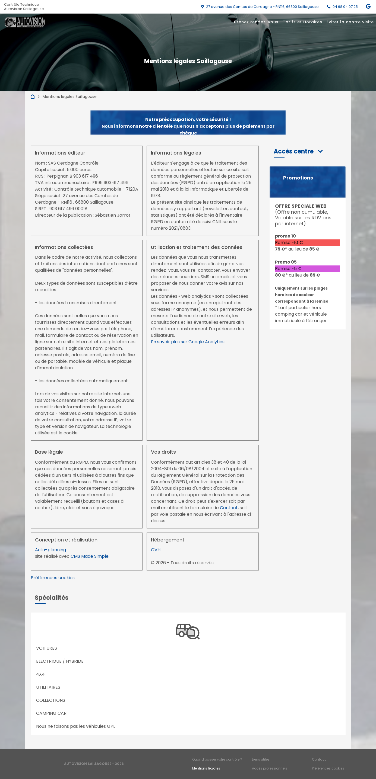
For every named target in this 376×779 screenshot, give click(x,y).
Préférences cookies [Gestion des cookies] (328, 768)
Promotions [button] (298, 178)
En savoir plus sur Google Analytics (188, 342)
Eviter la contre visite (350, 22)
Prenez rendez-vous (256, 22)
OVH (155, 550)
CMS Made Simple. (90, 556)
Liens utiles (261, 759)
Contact (229, 508)
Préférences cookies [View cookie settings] (53, 578)
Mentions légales (206, 768)
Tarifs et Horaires (302, 22)
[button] (298, 151)
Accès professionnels (269, 768)
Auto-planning (50, 550)
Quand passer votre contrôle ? (217, 759)
